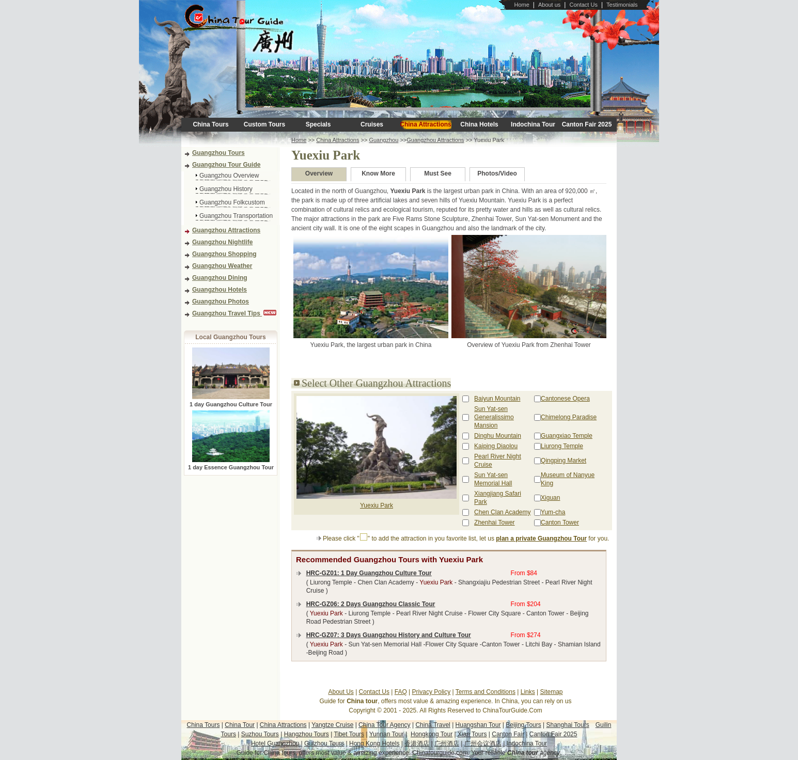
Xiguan (550, 497)
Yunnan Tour (386, 734)
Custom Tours (264, 124)
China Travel (432, 725)
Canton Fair (508, 734)
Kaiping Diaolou (496, 446)
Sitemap (551, 691)
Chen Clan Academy (502, 512)
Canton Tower (560, 522)
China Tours (210, 124)
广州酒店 (446, 743)
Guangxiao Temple (566, 435)
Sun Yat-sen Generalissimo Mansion (494, 417)
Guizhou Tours (324, 743)
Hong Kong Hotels (374, 743)
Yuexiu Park (376, 505)
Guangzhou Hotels (219, 289)
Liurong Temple (562, 446)
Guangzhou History (226, 189)
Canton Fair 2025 (587, 124)
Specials (318, 124)
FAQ (401, 691)
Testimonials (622, 5)
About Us (340, 691)
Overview (319, 173)
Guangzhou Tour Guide (226, 164)
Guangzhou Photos (220, 301)
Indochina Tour (533, 124)
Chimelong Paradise (569, 417)
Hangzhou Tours (306, 734)
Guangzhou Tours (218, 152)
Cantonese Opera (565, 398)
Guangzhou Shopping (224, 254)
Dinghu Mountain (497, 435)
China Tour (240, 725)
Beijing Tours (523, 725)
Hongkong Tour (431, 734)
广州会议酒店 (483, 743)
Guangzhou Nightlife (222, 242)
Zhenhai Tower (494, 522)
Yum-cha (553, 512)
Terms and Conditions (485, 691)
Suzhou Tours (260, 734)
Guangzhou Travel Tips (227, 313)
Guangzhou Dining (219, 277)
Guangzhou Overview (229, 175)
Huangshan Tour (478, 725)
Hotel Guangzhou (276, 743)
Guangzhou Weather (222, 266)
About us (549, 5)
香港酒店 (416, 743)
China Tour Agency (384, 725)
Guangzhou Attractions (226, 230)
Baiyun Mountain (497, 398)
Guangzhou (383, 140)
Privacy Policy (431, 691)
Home (521, 5)
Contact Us (583, 5)
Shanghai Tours (567, 725)
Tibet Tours (349, 734)
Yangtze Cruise (332, 725)
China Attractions (425, 124)
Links (528, 691)
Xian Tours (472, 734)
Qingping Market (563, 460)
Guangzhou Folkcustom (232, 202)
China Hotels (479, 124)
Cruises (372, 124)
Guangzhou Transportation (236, 215)
